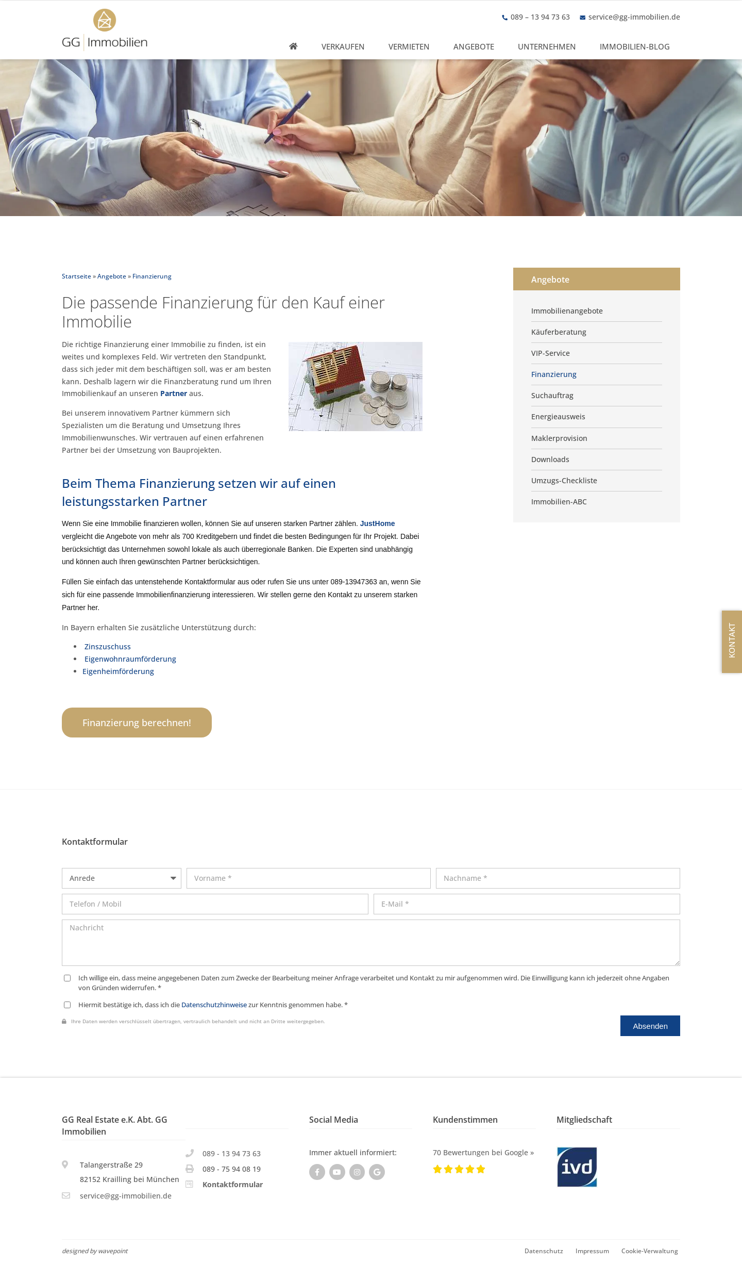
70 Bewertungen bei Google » (483, 1152)
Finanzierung (554, 374)
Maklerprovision (559, 438)
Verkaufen (343, 46)
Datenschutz (544, 1250)
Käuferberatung (558, 332)
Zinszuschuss (108, 646)
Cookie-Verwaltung (649, 1250)
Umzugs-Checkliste (564, 481)
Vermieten (409, 46)
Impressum (592, 1250)
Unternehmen (547, 46)
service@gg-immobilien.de (634, 17)
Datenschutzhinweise (214, 1004)
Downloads (550, 459)
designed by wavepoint (94, 1250)
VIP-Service (550, 353)
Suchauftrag (552, 395)
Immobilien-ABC (559, 502)
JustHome (377, 523)
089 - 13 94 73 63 (232, 1153)
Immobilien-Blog (635, 46)
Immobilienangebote (567, 311)
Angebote (473, 46)
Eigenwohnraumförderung (129, 659)
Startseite (76, 276)
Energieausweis (558, 417)
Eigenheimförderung (118, 671)
